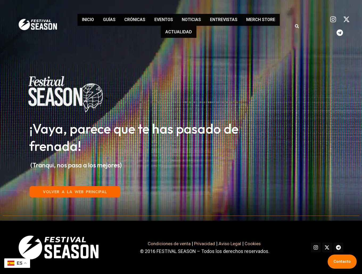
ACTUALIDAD (200, 30)
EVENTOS (184, 20)
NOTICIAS (217, 20)
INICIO (96, 20)
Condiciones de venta (162, 243)
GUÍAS (121, 20)
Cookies (250, 243)
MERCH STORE (158, 30)
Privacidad (200, 243)
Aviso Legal (226, 243)
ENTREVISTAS (253, 20)
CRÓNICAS (151, 20)
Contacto (342, 261)
